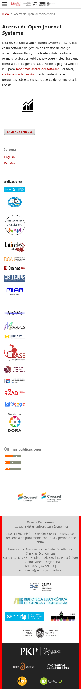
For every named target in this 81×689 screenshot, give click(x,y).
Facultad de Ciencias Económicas (49, 551)
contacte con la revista (18, 74)
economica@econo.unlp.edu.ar (41, 570)
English (9, 157)
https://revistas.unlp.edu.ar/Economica (41, 526)
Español (9, 163)
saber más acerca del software (37, 69)
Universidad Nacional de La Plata (31, 549)
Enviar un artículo (19, 132)
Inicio (5, 14)
